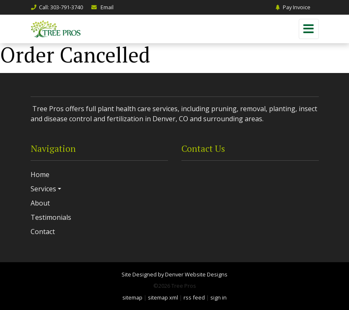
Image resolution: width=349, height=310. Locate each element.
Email (102, 7)
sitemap (132, 297)
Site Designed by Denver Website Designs (174, 274)
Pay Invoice (292, 7)
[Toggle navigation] (309, 29)
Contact (43, 231)
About (40, 203)
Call (57, 7)
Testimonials (51, 217)
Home (40, 174)
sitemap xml (163, 297)
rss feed (194, 297)
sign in (218, 297)
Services (43, 188)
